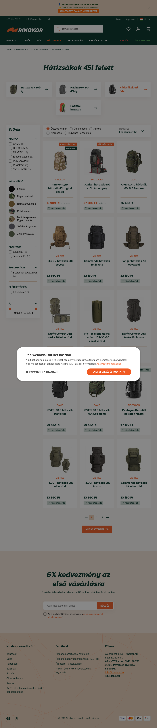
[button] (42, 371)
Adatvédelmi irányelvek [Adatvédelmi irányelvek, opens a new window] (108, 363)
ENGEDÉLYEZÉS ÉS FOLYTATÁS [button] (109, 371)
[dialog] (78, 364)
